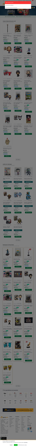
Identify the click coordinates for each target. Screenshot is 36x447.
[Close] (30, 2)
